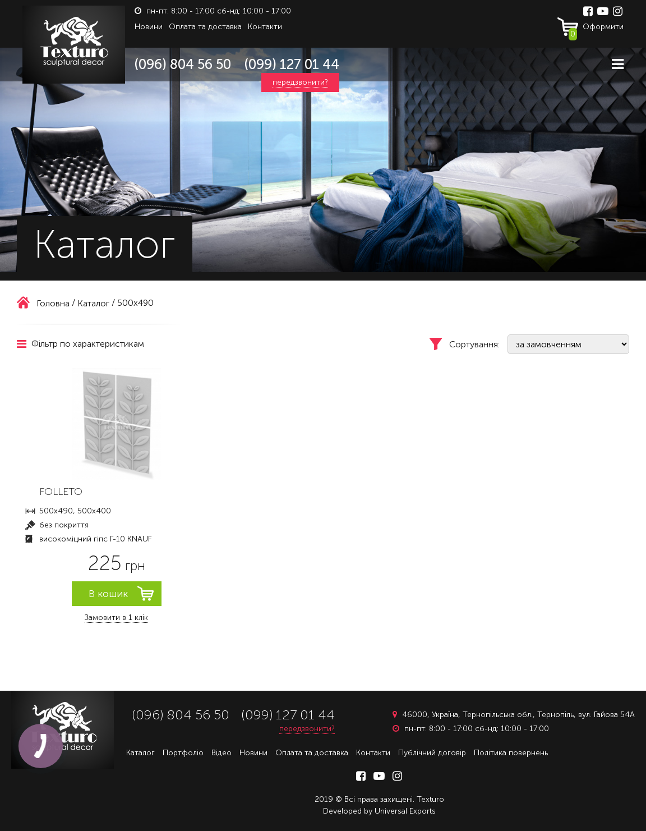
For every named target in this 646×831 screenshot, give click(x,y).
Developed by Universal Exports (379, 811)
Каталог (140, 752)
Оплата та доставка (205, 26)
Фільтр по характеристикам (80, 343)
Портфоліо (183, 752)
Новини (149, 26)
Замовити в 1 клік (116, 617)
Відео (221, 752)
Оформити (596, 29)
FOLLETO (60, 491)
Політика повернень (511, 752)
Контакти (265, 26)
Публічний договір (432, 752)
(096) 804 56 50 (183, 64)
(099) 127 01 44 (291, 64)
